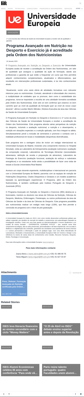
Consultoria (32, 8)
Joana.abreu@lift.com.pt (38, 254)
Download (22, 294)
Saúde (10, 8)
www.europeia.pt (48, 242)
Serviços (68, 8)
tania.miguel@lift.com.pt (38, 257)
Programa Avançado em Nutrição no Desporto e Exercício (34, 65)
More (79, 8)
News (3, 8)
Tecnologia (20, 8)
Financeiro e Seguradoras (51, 8)
